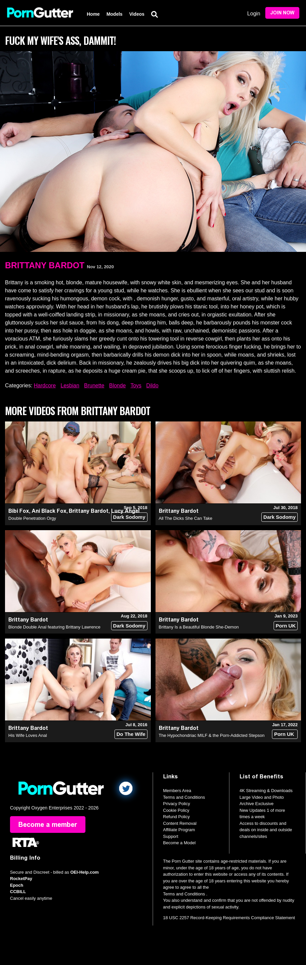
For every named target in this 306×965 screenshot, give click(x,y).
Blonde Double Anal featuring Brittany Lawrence (54, 627)
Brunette (94, 385)
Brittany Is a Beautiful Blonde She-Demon (199, 627)
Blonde (117, 385)
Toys (135, 385)
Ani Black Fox (49, 511)
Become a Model (179, 842)
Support (171, 836)
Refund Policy (176, 816)
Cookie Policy (176, 810)
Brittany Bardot (44, 265)
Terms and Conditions (184, 797)
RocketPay (21, 878)
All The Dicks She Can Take (186, 518)
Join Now (282, 13)
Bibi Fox (18, 511)
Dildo (152, 385)
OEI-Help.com (84, 872)
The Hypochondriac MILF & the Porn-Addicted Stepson (212, 735)
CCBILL (18, 891)
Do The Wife (130, 734)
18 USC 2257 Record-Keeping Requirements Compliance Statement (229, 917)
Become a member (47, 825)
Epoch (16, 885)
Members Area (177, 790)
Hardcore (45, 385)
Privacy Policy (176, 803)
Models (114, 14)
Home (93, 14)
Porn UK (286, 626)
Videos (136, 14)
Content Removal (180, 823)
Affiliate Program (179, 829)
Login (253, 13)
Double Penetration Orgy (32, 518)
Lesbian (70, 385)
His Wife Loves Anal (27, 735)
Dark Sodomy (129, 517)
